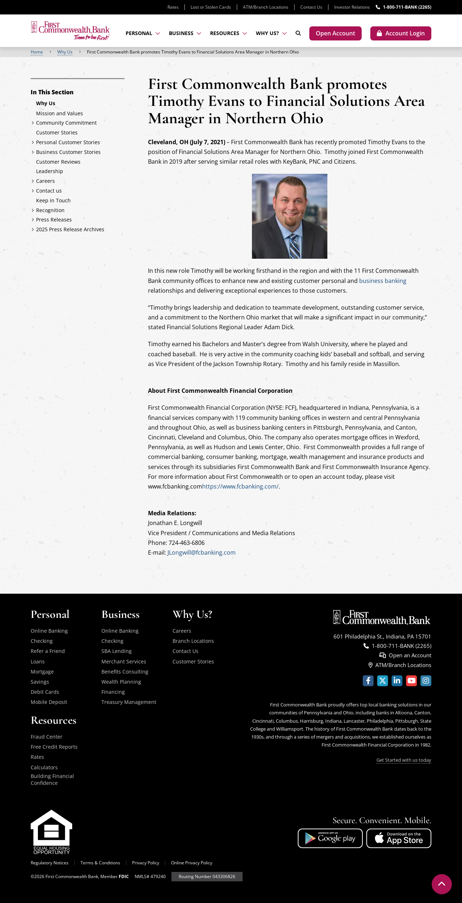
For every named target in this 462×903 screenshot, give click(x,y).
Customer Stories (193, 661)
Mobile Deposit (49, 701)
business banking (382, 281)
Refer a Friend (48, 651)
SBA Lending (116, 651)
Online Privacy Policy (191, 863)
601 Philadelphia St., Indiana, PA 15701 (382, 636)
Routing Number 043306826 (207, 876)
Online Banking (49, 630)
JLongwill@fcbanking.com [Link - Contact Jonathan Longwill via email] (201, 552)
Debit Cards (45, 691)
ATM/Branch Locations (265, 7)
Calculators (44, 767)
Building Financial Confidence (52, 780)
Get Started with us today (403, 760)
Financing (113, 691)
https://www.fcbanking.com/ (240, 486)
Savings (40, 681)
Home (37, 52)
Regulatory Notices (50, 863)
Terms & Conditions (100, 863)
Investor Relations (352, 7)
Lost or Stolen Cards (211, 7)
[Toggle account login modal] (400, 33)
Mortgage (42, 671)
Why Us (65, 52)
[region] (231, 52)
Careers (182, 630)
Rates (173, 7)
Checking (42, 640)
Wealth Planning (121, 681)
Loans (38, 661)
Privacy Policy (145, 863)
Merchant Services (123, 661)
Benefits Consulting (124, 671)
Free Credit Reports (54, 746)
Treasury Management (128, 701)
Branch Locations (193, 640)
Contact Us (311, 7)
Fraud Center (46, 736)
